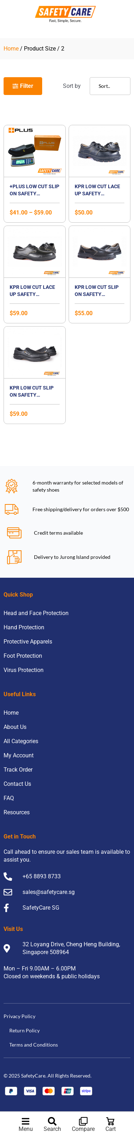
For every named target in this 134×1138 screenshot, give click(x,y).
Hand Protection (24, 627)
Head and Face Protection (36, 613)
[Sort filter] (110, 86)
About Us (15, 727)
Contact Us (17, 783)
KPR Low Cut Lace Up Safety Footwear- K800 (97, 193)
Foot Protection (23, 655)
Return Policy (24, 1030)
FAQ (9, 798)
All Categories (21, 741)
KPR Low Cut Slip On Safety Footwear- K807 (97, 294)
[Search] (52, 1121)
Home (11, 48)
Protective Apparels (28, 641)
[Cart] (110, 1121)
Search (52, 1129)
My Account (19, 755)
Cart (110, 1129)
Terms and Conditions (33, 1045)
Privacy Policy (19, 1016)
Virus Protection (24, 670)
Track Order (18, 769)
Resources (17, 812)
